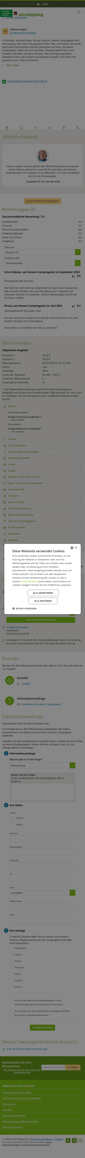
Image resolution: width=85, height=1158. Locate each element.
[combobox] (71, 547)
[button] (24, 608)
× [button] (76, 548)
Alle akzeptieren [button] (43, 592)
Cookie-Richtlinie (29, 581)
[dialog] (42, 579)
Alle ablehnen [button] (43, 600)
